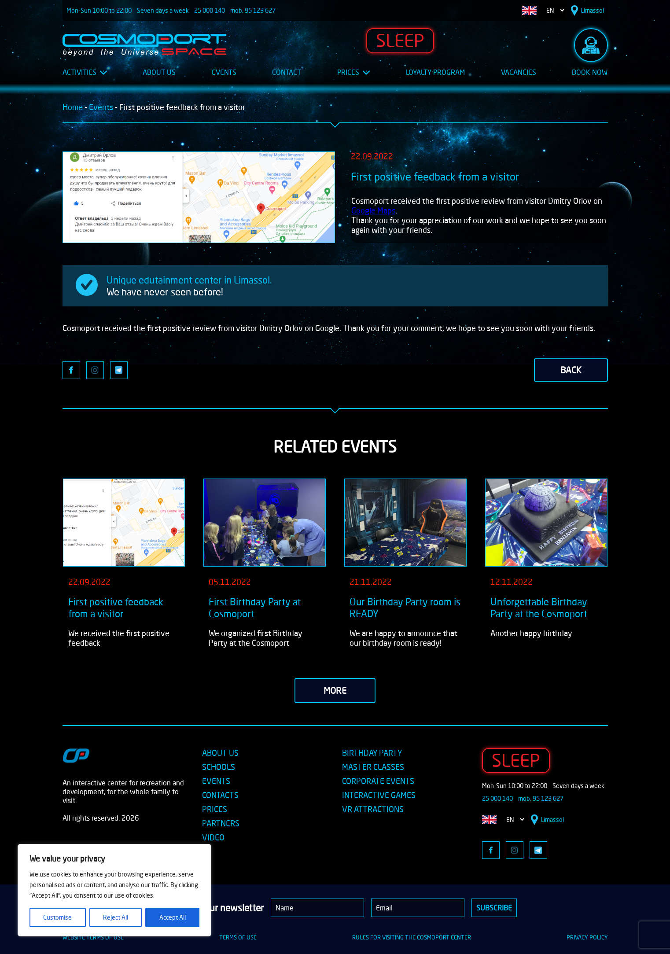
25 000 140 (209, 10)
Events (224, 72)
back (571, 370)
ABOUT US (220, 753)
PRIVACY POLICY (587, 937)
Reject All (115, 917)
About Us (159, 72)
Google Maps (373, 210)
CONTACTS (220, 795)
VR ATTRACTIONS (373, 809)
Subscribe (494, 907)
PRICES (214, 809)
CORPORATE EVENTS (378, 781)
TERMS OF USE (238, 937)
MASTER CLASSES (373, 767)
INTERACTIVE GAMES (379, 795)
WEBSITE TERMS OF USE (93, 937)
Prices (353, 72)
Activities (85, 72)
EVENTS (216, 781)
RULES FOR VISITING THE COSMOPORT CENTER (411, 937)
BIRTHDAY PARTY (372, 753)
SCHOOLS (218, 767)
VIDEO (213, 837)
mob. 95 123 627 (253, 10)
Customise (57, 917)
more (335, 690)
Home (73, 107)
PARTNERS (220, 823)
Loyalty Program (435, 72)
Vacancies (518, 72)
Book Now (589, 72)
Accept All (172, 917)
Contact (286, 72)
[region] (114, 890)
